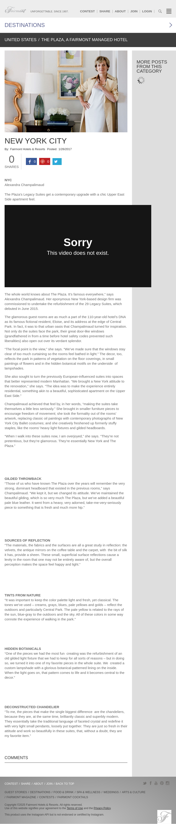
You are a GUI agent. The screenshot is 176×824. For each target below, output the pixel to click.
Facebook (150, 783)
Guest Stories (16, 792)
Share (104, 11)
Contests (46, 797)
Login (147, 11)
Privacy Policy (102, 808)
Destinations (25, 25)
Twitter (145, 783)
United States (20, 39)
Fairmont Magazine (21, 797)
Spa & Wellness (88, 792)
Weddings (111, 792)
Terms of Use (75, 808)
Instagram (168, 783)
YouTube (156, 783)
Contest (87, 11)
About (120, 11)
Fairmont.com (16, 10)
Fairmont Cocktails (73, 797)
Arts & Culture (134, 792)
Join (134, 11)
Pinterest (162, 783)
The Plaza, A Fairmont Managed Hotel (84, 39)
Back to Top (65, 783)
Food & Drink (64, 792)
